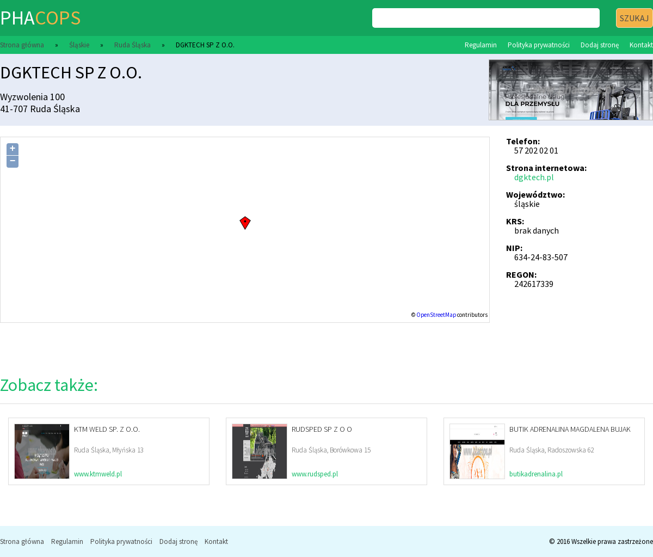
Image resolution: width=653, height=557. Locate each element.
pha (40, 17)
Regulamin (481, 45)
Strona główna (22, 45)
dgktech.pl (534, 177)
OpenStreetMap (436, 315)
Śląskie (79, 45)
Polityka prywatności (539, 45)
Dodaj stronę (600, 45)
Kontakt (641, 45)
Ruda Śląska (132, 45)
